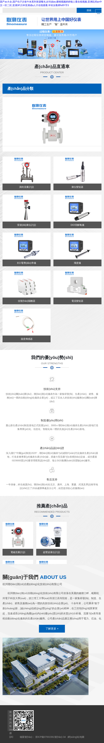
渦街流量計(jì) (26, 187)
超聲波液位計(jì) (51, 552)
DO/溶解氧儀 (77, 225)
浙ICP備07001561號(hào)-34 (50, 737)
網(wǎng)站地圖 (76, 737)
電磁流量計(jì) (18, 552)
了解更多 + (52, 628)
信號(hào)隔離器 (26, 301)
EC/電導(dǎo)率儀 (26, 263)
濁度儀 (77, 263)
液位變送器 (77, 187)
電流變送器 (77, 301)
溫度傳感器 (27, 339)
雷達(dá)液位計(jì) (26, 225)
